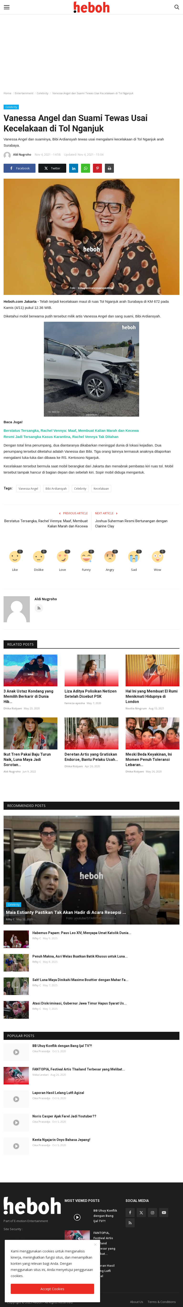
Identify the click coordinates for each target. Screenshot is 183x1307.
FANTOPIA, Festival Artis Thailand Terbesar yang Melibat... (78, 1069)
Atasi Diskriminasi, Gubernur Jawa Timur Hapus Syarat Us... (79, 1003)
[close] (95, 1244)
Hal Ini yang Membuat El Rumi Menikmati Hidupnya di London (152, 696)
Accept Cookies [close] (52, 1289)
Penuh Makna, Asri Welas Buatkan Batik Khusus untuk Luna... (80, 956)
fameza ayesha (75, 703)
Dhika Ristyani (13, 708)
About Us (136, 1302)
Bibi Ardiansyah (56, 489)
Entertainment (24, 93)
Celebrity (42, 93)
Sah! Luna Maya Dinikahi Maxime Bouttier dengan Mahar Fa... (80, 980)
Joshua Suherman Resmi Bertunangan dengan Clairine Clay (131, 523)
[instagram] (152, 1212)
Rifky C (10, 919)
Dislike (39, 569)
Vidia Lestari (40, 1074)
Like (15, 569)
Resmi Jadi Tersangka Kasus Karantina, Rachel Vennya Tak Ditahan (61, 437)
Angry (110, 569)
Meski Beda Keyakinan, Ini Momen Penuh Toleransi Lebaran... (149, 759)
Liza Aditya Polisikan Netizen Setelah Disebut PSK (91, 694)
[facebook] (130, 1212)
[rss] (130, 1222)
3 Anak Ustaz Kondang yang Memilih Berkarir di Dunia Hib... (28, 696)
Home (7, 93)
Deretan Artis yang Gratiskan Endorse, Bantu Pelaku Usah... (91, 757)
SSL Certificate (15, 1237)
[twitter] (141, 1212)
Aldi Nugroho (17, 155)
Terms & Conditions (162, 1302)
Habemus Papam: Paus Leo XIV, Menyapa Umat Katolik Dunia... (81, 933)
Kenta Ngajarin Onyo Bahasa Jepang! (61, 1140)
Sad (134, 569)
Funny (86, 569)
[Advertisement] (91, 35)
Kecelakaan (101, 489)
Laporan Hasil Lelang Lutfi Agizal (58, 1093)
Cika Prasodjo (41, 1051)
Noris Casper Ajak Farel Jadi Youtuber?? (64, 1116)
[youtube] (163, 1212)
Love (62, 569)
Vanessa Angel (28, 489)
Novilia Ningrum (136, 708)
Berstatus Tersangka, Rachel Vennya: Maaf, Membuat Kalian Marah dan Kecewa (71, 430)
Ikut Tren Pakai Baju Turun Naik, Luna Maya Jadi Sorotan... (27, 759)
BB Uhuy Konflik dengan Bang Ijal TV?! (62, 1046)
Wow (157, 569)
